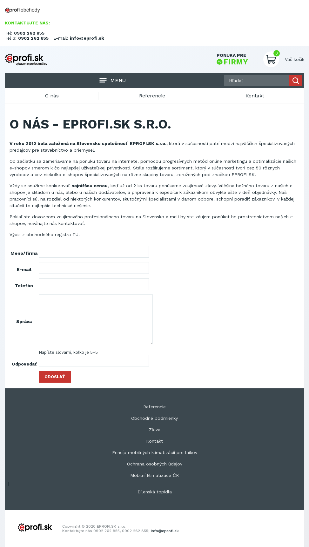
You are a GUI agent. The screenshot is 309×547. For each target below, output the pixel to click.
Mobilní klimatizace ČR (154, 475)
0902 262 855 (29, 33)
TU (75, 234)
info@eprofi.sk (87, 38)
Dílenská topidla (155, 491)
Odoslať (54, 376)
